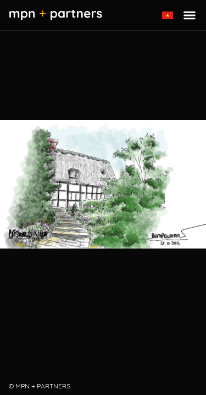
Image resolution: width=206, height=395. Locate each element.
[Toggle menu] (189, 15)
